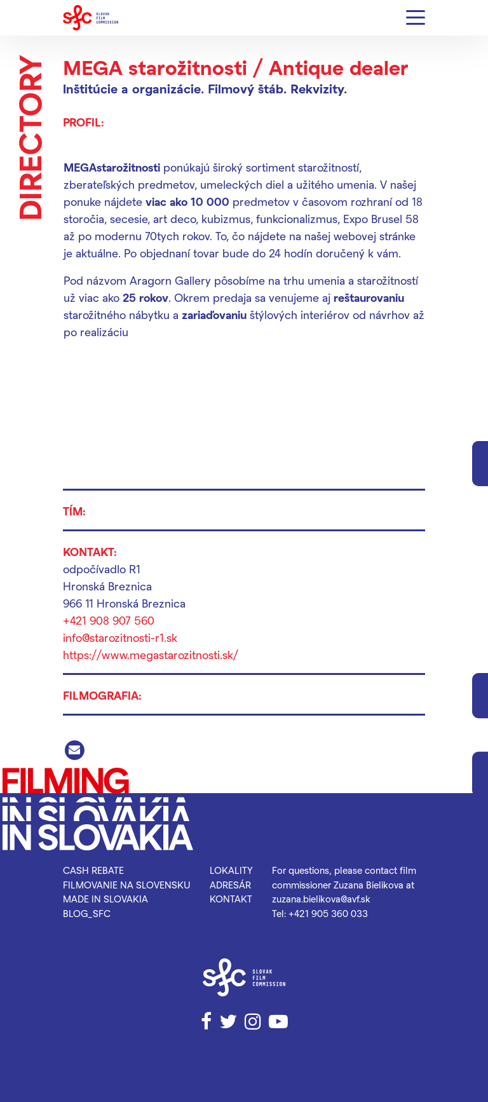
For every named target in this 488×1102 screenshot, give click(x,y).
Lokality (231, 870)
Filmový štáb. (247, 88)
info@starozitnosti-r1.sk (120, 637)
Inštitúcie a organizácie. (133, 88)
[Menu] (415, 18)
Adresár (230, 884)
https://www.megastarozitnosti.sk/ (150, 654)
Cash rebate (93, 870)
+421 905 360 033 (328, 913)
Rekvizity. (318, 88)
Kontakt (231, 898)
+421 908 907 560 (108, 620)
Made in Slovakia (105, 898)
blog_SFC (87, 913)
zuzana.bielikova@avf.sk (321, 898)
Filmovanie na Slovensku (127, 884)
